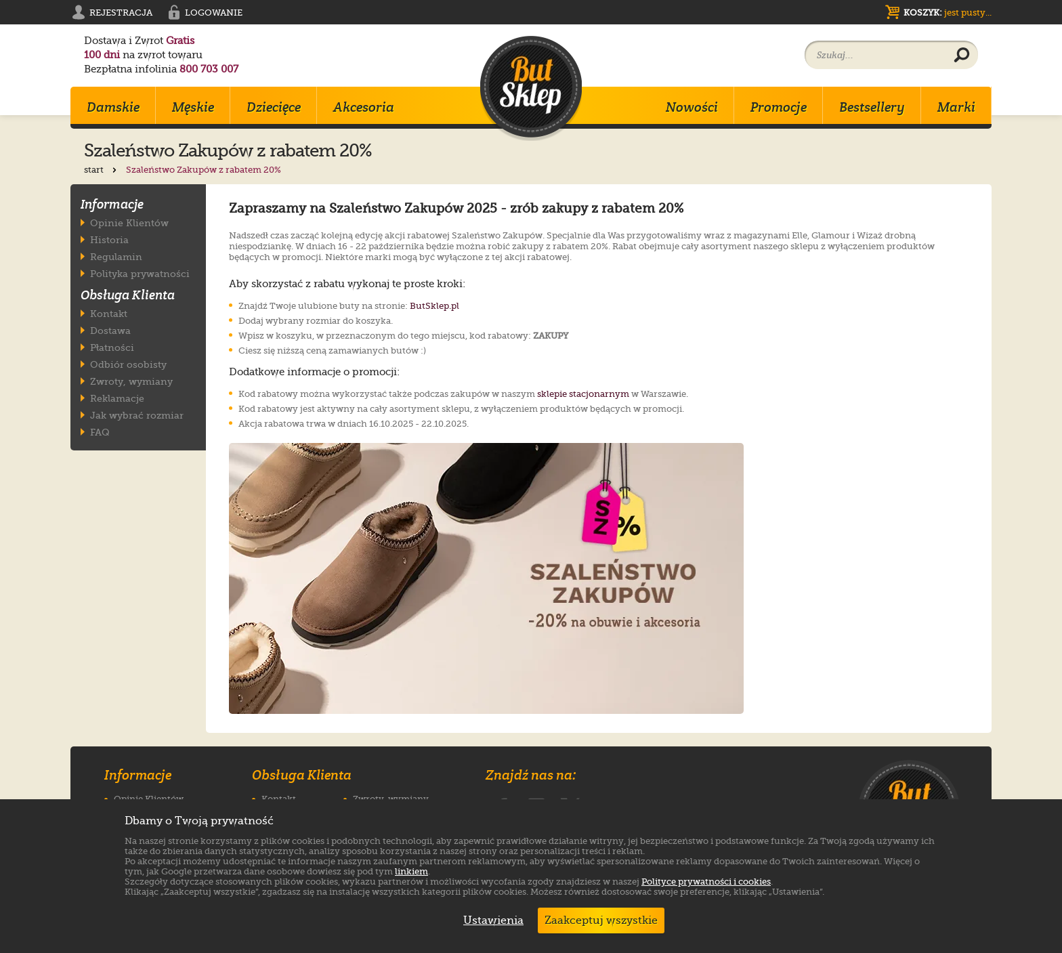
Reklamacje (117, 398)
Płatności (112, 347)
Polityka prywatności (140, 273)
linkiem (411, 871)
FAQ (100, 432)
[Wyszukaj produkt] (961, 55)
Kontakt (108, 313)
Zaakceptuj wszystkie (601, 920)
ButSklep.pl (434, 306)
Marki (956, 107)
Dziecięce (274, 107)
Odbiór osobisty (128, 364)
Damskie (113, 107)
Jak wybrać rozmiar (137, 415)
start (101, 170)
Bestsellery (872, 107)
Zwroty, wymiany (131, 381)
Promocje (778, 107)
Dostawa (110, 330)
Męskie (193, 107)
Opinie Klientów (129, 222)
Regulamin (116, 256)
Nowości (692, 107)
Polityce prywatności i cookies (706, 881)
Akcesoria (363, 107)
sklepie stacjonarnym (583, 394)
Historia (109, 239)
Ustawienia (490, 920)
